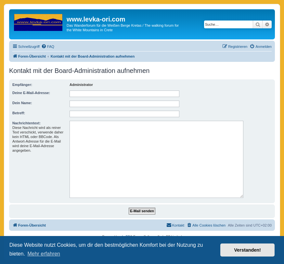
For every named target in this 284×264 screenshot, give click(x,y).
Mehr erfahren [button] (43, 254)
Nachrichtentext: (26, 123)
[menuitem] (47, 46)
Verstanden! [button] (247, 250)
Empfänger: (22, 85)
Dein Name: (22, 103)
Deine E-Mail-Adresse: (31, 93)
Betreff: (18, 113)
